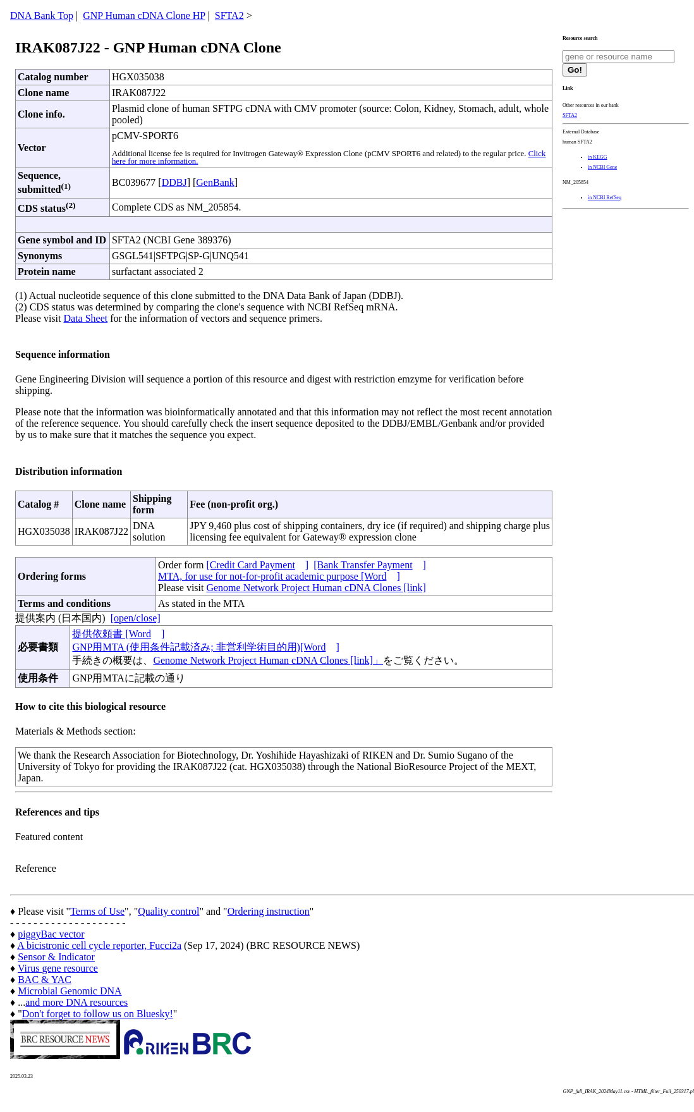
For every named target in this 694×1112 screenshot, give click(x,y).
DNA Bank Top (41, 15)
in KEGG (597, 157)
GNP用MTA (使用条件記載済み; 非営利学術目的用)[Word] (205, 647)
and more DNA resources (76, 1002)
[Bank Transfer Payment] (370, 564)
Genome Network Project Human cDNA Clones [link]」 (267, 660)
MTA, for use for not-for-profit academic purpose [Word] (279, 576)
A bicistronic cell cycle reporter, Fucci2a (99, 945)
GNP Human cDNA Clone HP (144, 15)
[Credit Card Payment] (257, 564)
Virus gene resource (58, 968)
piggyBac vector (51, 934)
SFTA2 (229, 15)
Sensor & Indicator (56, 956)
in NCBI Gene (602, 167)
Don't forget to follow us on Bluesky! (97, 1013)
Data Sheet (85, 318)
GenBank (215, 182)
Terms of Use (97, 911)
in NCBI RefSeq (604, 197)
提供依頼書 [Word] (118, 633)
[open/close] (136, 618)
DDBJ (174, 182)
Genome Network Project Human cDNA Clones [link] (315, 587)
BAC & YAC (44, 979)
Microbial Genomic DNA (69, 991)
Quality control (168, 911)
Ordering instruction (269, 911)
